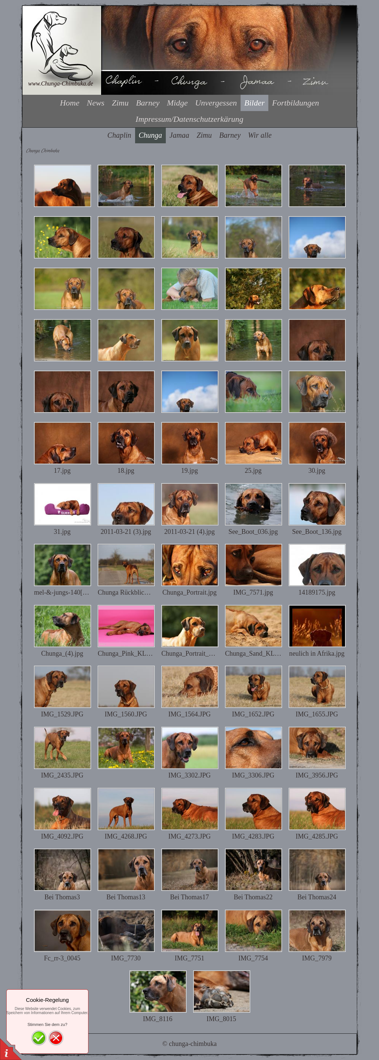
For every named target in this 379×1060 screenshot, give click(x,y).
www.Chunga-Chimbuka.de (60, 83)
